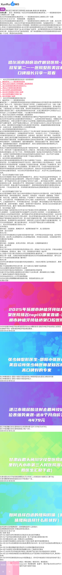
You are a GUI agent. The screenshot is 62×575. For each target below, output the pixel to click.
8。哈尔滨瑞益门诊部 (7, 96)
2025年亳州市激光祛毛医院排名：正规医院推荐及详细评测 (21, 270)
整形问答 (36, 11)
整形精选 (22, 11)
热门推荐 (3, 533)
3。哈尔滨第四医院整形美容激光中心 (13, 86)
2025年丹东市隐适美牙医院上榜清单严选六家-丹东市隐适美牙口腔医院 (30, 551)
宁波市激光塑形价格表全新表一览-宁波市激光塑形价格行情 (26, 537)
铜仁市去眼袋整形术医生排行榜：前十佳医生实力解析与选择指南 (23, 266)
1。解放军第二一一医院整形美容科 (12, 82)
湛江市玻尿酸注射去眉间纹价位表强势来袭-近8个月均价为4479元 (23, 427)
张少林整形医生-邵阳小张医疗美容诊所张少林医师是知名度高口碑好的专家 (26, 377)
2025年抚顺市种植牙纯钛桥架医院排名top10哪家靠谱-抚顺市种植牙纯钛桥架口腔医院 (30, 326)
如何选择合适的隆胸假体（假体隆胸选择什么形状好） (19, 527)
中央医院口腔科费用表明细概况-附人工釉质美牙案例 (24, 549)
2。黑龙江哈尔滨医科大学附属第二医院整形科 (16, 84)
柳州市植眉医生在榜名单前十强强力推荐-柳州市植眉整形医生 (27, 541)
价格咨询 (9, 567)
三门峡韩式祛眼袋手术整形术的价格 (13, 274)
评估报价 (16, 565)
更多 (6, 280)
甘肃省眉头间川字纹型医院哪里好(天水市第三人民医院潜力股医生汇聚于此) (27, 477)
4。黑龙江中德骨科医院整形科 (11, 88)
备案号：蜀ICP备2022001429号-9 (49, 564)
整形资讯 (15, 11)
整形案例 (43, 11)
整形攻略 (29, 11)
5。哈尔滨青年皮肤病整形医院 (11, 90)
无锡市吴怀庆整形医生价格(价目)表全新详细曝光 (22, 535)
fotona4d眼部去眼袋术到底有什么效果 (13, 268)
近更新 (2, 280)
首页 (10, 13)
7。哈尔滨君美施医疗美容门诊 (11, 94)
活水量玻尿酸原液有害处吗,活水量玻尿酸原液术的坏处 (24, 547)
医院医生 (3, 568)
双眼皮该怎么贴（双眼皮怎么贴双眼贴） (19, 539)
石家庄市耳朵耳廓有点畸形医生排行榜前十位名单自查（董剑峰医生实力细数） (28, 272)
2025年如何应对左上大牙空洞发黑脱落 (14, 276)
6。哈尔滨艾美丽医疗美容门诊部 (11, 92)
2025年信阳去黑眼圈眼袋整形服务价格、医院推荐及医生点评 (22, 278)
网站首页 (8, 11)
